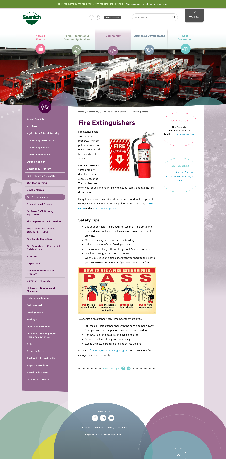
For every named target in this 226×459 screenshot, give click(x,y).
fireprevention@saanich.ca (183, 134)
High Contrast (112, 17)
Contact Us (85, 427)
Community (93, 111)
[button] (91, 17)
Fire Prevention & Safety (114, 111)
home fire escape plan (104, 208)
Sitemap (99, 427)
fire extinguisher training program (109, 350)
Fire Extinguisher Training (181, 172)
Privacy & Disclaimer (117, 427)
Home (81, 111)
